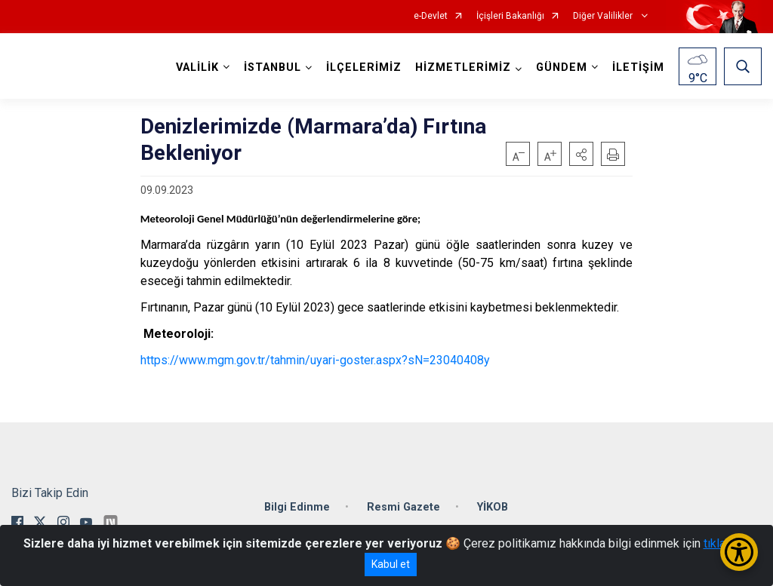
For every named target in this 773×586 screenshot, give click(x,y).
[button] (581, 154)
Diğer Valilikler (604, 16)
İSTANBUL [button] (272, 67)
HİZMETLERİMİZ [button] (463, 67)
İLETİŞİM (638, 67)
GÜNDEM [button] (561, 67)
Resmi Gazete (403, 507)
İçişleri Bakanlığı (510, 16)
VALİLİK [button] (197, 67)
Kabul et (390, 564)
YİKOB (492, 507)
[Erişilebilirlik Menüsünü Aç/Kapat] (739, 552)
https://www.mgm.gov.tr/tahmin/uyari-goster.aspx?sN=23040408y (315, 360)
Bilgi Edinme (297, 507)
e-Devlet (431, 16)
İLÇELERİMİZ (364, 67)
